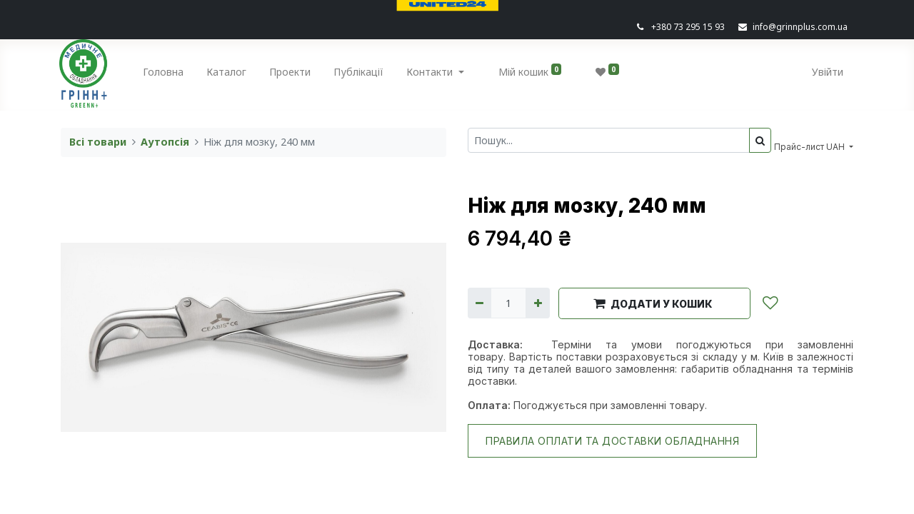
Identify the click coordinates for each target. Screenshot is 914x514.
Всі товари (97, 141)
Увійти (826, 72)
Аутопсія (165, 141)
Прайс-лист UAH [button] (810, 146)
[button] (654, 303)
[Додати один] (537, 303)
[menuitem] (165, 74)
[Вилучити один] (479, 303)
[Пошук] (760, 140)
